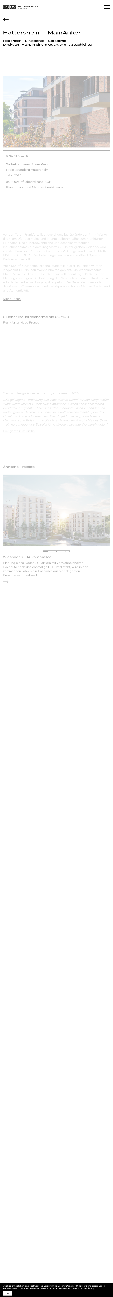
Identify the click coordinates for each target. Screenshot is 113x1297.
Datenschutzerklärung (83, 1288)
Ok (7, 1293)
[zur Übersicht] (6, 19)
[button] (45, 551)
